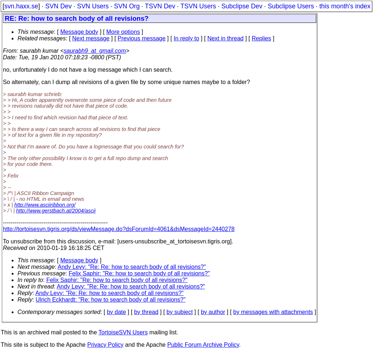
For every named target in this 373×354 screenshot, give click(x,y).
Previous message (142, 38)
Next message (90, 38)
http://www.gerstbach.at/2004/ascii (55, 211)
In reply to (186, 38)
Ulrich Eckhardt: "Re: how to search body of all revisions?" (111, 300)
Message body (79, 32)
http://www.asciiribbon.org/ (44, 205)
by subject (179, 312)
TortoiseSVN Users (123, 332)
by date (116, 312)
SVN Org (127, 6)
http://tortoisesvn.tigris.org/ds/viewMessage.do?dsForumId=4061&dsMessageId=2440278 (119, 229)
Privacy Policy (105, 345)
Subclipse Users (291, 6)
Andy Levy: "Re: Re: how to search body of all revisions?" (132, 267)
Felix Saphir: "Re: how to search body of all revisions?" (139, 273)
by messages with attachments (273, 312)
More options (123, 32)
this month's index (344, 6)
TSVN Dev (160, 6)
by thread (146, 312)
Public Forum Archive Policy (203, 345)
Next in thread (225, 38)
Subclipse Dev (241, 6)
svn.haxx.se (21, 6)
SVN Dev (58, 6)
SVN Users (93, 6)
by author (213, 312)
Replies (261, 38)
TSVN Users (198, 6)
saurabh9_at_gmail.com (95, 51)
